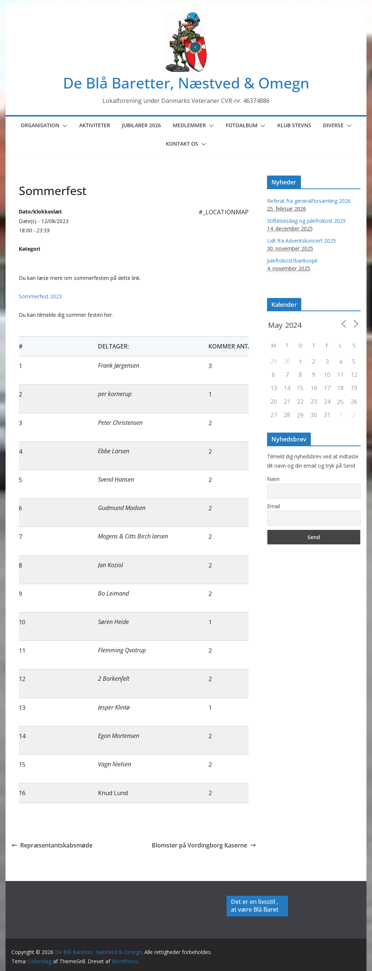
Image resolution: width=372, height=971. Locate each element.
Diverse (333, 125)
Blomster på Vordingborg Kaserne (204, 845)
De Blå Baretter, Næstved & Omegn (186, 83)
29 (300, 415)
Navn (273, 478)
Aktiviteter (94, 125)
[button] (63, 125)
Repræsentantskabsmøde (51, 845)
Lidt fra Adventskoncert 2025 (301, 240)
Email (273, 506)
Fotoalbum (241, 125)
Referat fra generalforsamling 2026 (309, 200)
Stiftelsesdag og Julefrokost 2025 (306, 220)
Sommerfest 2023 (40, 296)
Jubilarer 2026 (141, 125)
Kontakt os (182, 143)
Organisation (40, 125)
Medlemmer (189, 125)
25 (340, 402)
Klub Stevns (294, 125)
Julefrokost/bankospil (292, 260)
